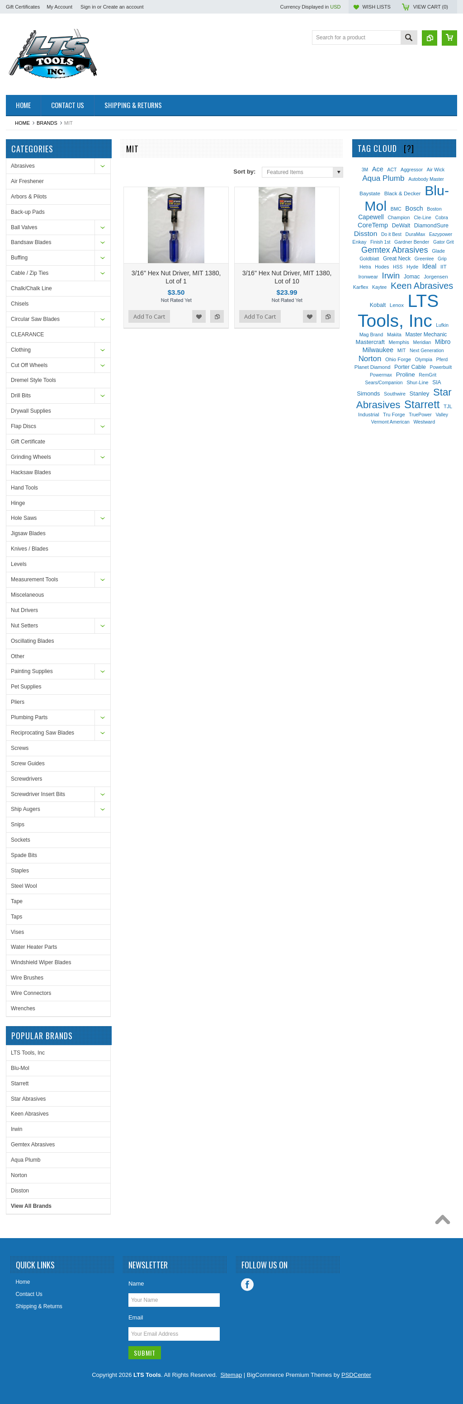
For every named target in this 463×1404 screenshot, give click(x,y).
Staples (20, 870)
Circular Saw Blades (35, 319)
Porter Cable (410, 367)
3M (365, 169)
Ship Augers (25, 809)
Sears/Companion (383, 382)
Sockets (20, 840)
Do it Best (391, 234)
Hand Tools (24, 488)
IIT (443, 267)
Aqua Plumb (25, 1160)
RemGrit (427, 374)
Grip (442, 258)
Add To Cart (149, 316)
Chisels (19, 304)
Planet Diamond (372, 367)
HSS (397, 266)
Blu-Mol (20, 1068)
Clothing (21, 350)
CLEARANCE (27, 334)
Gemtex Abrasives (33, 1144)
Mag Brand (371, 334)
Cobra (441, 217)
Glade (438, 251)
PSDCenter (356, 1374)
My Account (59, 6)
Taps (16, 917)
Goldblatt (369, 258)
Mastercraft (370, 342)
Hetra (365, 266)
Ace (377, 169)
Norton (19, 1175)
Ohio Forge (398, 359)
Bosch (414, 208)
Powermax (381, 374)
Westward (424, 421)
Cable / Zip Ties (29, 273)
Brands (47, 123)
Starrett (19, 1083)
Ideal (429, 266)
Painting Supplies (32, 671)
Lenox (397, 305)
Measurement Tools (34, 579)
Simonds (368, 393)
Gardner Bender (411, 242)
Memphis (399, 342)
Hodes (382, 266)
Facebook (247, 1284)
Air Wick (436, 169)
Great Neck (397, 258)
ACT (392, 169)
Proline (405, 374)
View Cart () (430, 6)
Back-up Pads (28, 212)
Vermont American (390, 421)
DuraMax (415, 234)
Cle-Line (422, 217)
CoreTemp (373, 225)
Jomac (412, 276)
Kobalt (378, 305)
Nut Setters (24, 625)
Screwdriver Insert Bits (38, 794)
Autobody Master (426, 179)
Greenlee (424, 258)
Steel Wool (24, 886)
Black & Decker (402, 193)
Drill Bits (21, 395)
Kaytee (379, 287)
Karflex (361, 287)
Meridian (422, 342)
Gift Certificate (28, 441)
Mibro (442, 342)
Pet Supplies (26, 686)
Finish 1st (380, 242)
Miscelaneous (27, 595)
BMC (396, 209)
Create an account (123, 6)
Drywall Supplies (31, 411)
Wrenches (23, 1008)
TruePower (420, 414)
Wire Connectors (31, 993)
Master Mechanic (426, 334)
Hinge (18, 503)
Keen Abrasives (29, 1114)
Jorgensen (436, 276)
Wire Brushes (27, 978)
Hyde (412, 266)
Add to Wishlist (199, 316)
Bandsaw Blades (31, 242)
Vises (17, 932)
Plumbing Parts (29, 717)
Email (135, 1317)
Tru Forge (394, 414)
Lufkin (442, 325)
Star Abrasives (28, 1099)
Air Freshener (27, 181)
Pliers (17, 702)
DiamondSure (431, 225)
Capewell (371, 217)
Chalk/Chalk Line (31, 288)
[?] (409, 148)
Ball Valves (24, 227)
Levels (19, 564)
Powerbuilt (441, 367)
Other (17, 656)
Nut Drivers (24, 610)
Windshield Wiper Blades (41, 962)
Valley (441, 414)
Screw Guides (28, 763)
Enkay (359, 242)
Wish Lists (376, 6)
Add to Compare (217, 316)
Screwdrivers (26, 779)
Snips (17, 824)
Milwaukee (377, 349)
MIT (401, 350)
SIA (436, 382)
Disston (20, 1190)
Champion (398, 217)
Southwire (395, 393)
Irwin (16, 1129)
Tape (17, 901)
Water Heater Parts (34, 947)
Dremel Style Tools (33, 380)
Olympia (423, 359)
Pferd (442, 359)
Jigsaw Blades (28, 533)
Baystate (369, 193)
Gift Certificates (23, 6)
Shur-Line (417, 382)
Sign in (88, 6)
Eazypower (440, 234)
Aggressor (412, 169)
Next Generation (427, 350)
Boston (434, 209)
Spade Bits (24, 855)
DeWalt (401, 225)
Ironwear (368, 276)
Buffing (19, 257)
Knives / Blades (29, 549)
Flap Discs (23, 426)
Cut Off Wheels (29, 365)
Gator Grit (443, 242)
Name (136, 1283)
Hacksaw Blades (31, 472)
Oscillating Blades (32, 641)
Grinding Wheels (31, 457)
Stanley (420, 393)
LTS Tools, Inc (28, 1053)
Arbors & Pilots (29, 196)
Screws (19, 748)
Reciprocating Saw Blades (42, 733)
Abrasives (23, 166)
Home (22, 123)
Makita (394, 334)
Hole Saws (24, 518)
